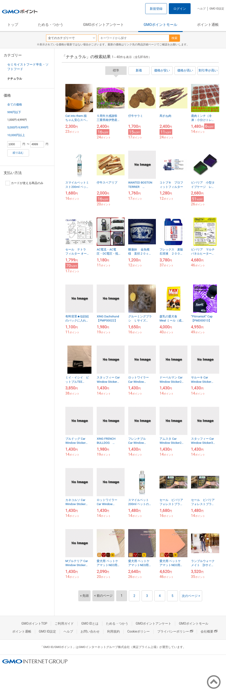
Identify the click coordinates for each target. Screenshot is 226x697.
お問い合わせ (90, 631)
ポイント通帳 (208, 24)
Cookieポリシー (138, 631)
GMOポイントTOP (34, 623)
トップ (12, 24)
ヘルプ (201, 8)
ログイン (179, 8)
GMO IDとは (89, 623)
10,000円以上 (16, 135)
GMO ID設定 (216, 8)
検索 (174, 38)
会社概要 (209, 631)
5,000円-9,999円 (17, 127)
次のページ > (191, 596)
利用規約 (113, 631)
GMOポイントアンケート (103, 24)
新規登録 (156, 8)
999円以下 (14, 112)
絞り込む (18, 152)
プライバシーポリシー (175, 631)
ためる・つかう (50, 24)
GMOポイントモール (160, 24)
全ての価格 (14, 104)
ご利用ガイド (64, 623)
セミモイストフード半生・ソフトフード (28, 67)
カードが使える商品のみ (24, 183)
